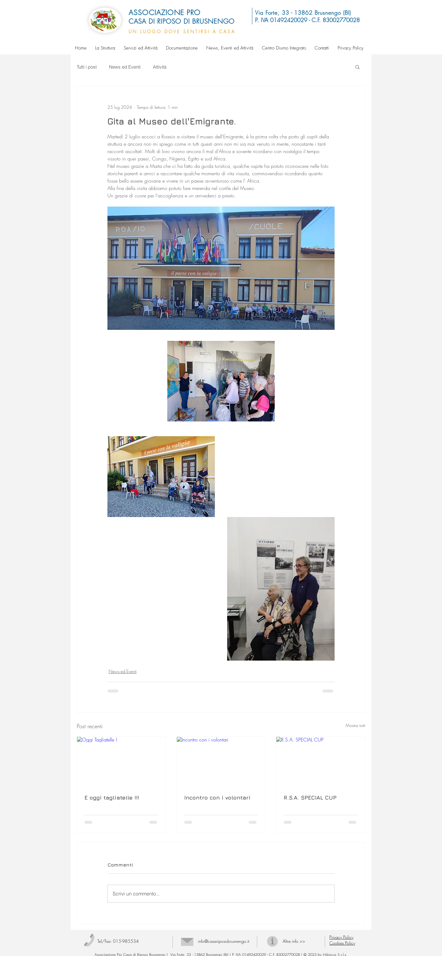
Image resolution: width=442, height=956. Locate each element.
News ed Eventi (125, 67)
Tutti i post (87, 67)
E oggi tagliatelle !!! (111, 797)
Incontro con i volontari (217, 797)
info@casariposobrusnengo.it (223, 941)
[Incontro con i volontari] (221, 762)
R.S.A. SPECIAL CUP (310, 797)
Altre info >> (294, 941)
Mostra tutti (355, 725)
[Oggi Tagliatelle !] (121, 762)
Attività (159, 67)
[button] (357, 66)
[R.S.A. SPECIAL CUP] (320, 762)
